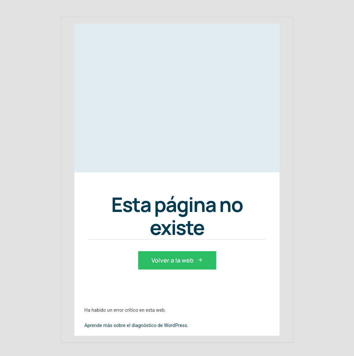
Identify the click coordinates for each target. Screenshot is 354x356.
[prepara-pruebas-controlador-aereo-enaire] (150, 91)
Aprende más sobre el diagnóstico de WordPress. (136, 325)
